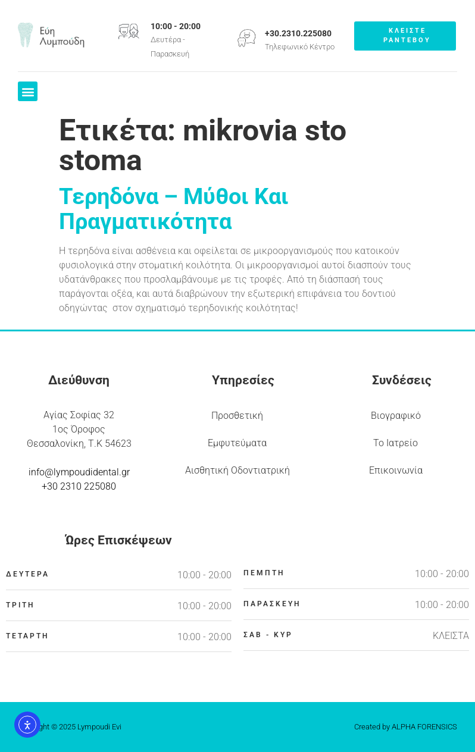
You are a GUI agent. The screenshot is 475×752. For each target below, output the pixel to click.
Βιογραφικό (396, 415)
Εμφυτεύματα (237, 443)
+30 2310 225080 (79, 486)
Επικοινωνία (396, 470)
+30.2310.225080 (298, 33)
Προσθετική (237, 415)
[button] (28, 91)
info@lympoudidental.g (78, 472)
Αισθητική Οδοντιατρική (237, 470)
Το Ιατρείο (395, 443)
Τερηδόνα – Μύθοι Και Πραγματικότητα (174, 208)
